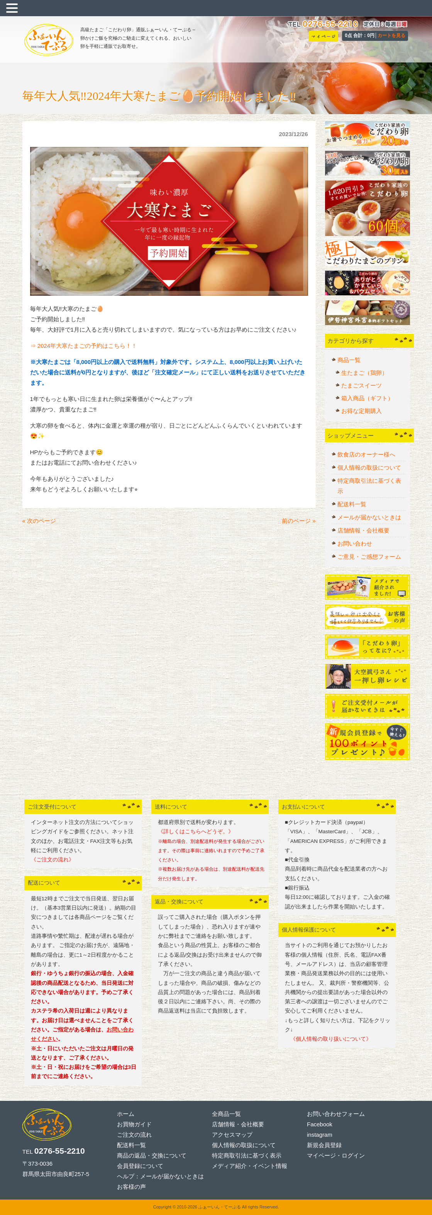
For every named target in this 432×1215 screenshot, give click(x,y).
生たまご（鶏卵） (364, 372)
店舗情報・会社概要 (363, 530)
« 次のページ (39, 520)
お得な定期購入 (361, 411)
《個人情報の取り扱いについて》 (328, 1039)
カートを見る (391, 35)
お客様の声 (131, 1186)
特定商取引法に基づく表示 (369, 485)
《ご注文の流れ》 (52, 860)
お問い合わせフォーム (336, 1114)
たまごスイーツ (361, 385)
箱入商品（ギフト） (367, 398)
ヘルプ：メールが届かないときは (160, 1176)
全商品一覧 (226, 1114)
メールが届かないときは (369, 517)
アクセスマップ (232, 1134)
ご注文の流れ (134, 1134)
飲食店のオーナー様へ (366, 454)
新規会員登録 (324, 1145)
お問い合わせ (354, 543)
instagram (319, 1134)
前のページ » (299, 520)
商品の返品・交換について (151, 1155)
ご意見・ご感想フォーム (369, 556)
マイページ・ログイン (336, 1155)
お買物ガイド (134, 1124)
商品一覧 (349, 360)
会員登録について (140, 1166)
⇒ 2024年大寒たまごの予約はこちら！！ (83, 345)
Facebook (319, 1124)
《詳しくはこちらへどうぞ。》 (196, 831)
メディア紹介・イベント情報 (249, 1166)
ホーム (125, 1114)
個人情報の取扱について (369, 467)
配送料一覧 (351, 504)
